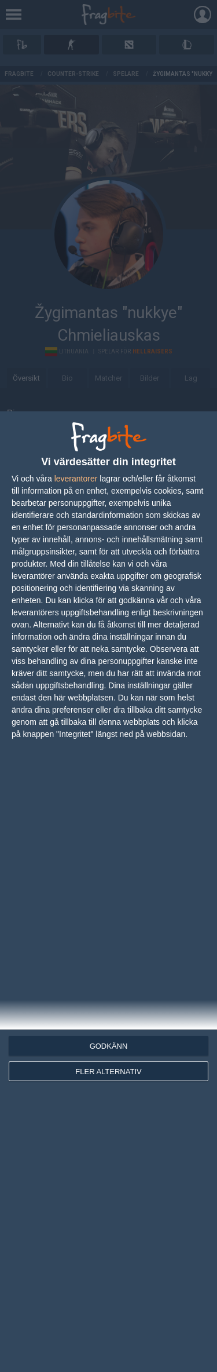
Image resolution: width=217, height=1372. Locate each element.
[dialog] (108, 891)
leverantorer (76, 479)
